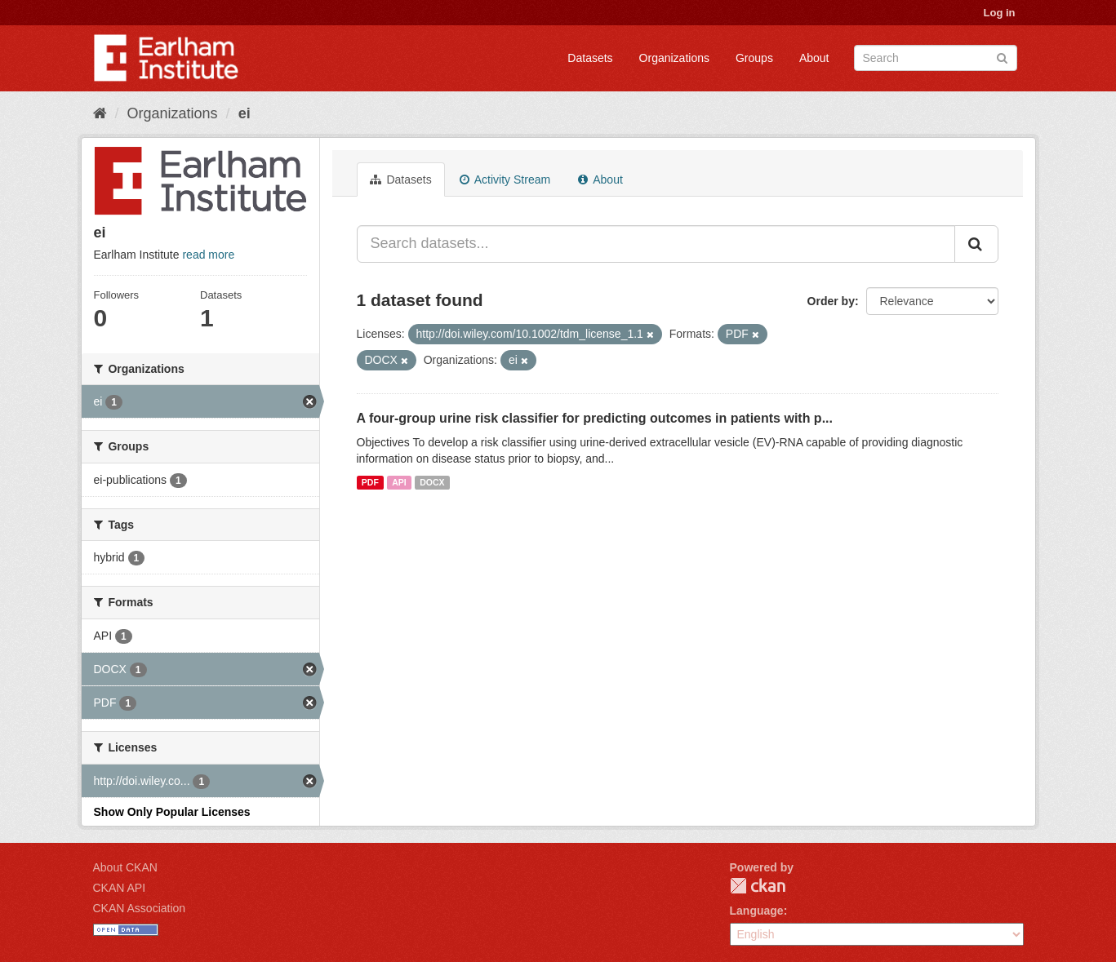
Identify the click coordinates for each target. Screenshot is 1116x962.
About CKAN (125, 867)
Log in (1000, 13)
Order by (831, 301)
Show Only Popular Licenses (172, 811)
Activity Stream (505, 179)
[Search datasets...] (656, 244)
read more (208, 254)
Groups (754, 57)
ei (244, 113)
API (399, 482)
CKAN (757, 885)
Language (757, 910)
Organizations (674, 57)
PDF (370, 482)
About (814, 57)
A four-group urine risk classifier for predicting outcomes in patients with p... (595, 418)
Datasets (589, 57)
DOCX (432, 482)
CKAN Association (139, 908)
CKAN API (119, 887)
